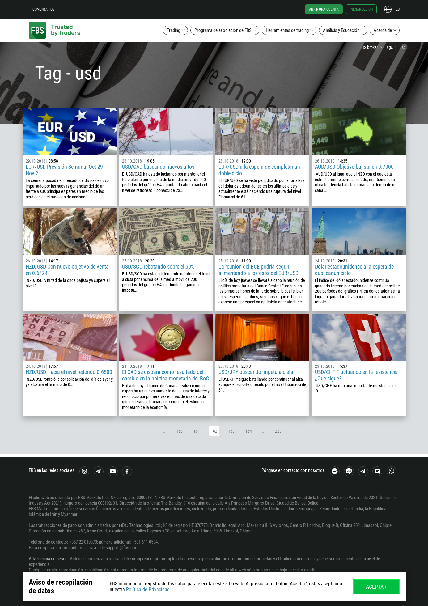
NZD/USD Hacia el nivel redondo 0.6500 (69, 372)
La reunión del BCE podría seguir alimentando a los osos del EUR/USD (258, 269)
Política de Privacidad (148, 589)
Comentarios (43, 9)
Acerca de (383, 30)
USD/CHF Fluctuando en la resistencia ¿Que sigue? (356, 375)
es (398, 9)
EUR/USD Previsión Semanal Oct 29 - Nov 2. (65, 169)
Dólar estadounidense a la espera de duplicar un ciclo (354, 269)
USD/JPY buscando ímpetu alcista (255, 372)
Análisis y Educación (341, 30)
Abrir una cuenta (324, 9)
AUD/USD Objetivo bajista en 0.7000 (354, 166)
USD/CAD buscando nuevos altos (158, 166)
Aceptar (376, 586)
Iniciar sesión (361, 9)
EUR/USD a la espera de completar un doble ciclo (259, 169)
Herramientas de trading (287, 30)
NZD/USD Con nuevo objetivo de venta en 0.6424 (67, 269)
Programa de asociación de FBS (223, 30)
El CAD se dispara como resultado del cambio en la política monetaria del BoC (165, 375)
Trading (173, 30)
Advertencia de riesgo (48, 559)
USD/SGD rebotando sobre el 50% (158, 266)
